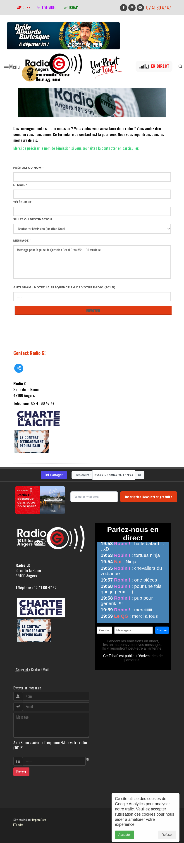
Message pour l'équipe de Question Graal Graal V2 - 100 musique (92, 262)
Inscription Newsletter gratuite (148, 496)
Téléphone (22, 202)
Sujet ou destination (32, 219)
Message (22, 240)
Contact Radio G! (29, 352)
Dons (23, 7)
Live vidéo (47, 7)
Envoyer (21, 771)
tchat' (71, 7)
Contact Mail (40, 669)
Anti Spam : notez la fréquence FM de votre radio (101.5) (64, 287)
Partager (53, 475)
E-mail (20, 185)
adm (18, 824)
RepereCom (39, 819)
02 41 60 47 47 (158, 7)
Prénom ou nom (28, 168)
